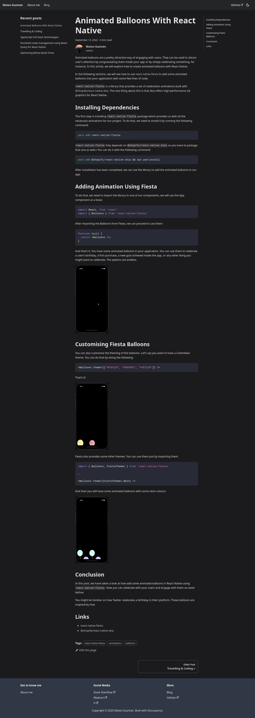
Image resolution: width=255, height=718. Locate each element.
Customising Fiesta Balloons (215, 34)
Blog (47, 5)
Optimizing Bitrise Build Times (37, 52)
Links (208, 46)
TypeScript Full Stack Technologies (39, 37)
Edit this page (85, 650)
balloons (130, 643)
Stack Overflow (104, 692)
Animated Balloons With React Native (41, 25)
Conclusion (211, 41)
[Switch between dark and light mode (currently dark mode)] (247, 5)
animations (115, 643)
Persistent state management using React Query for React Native (43, 45)
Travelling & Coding (31, 31)
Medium (100, 697)
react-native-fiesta (147, 74)
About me (33, 5)
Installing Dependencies (218, 19)
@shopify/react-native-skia (91, 91)
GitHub (237, 5)
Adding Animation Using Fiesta (218, 26)
